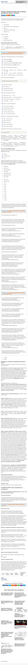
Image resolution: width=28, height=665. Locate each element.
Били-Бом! (4, 1)
